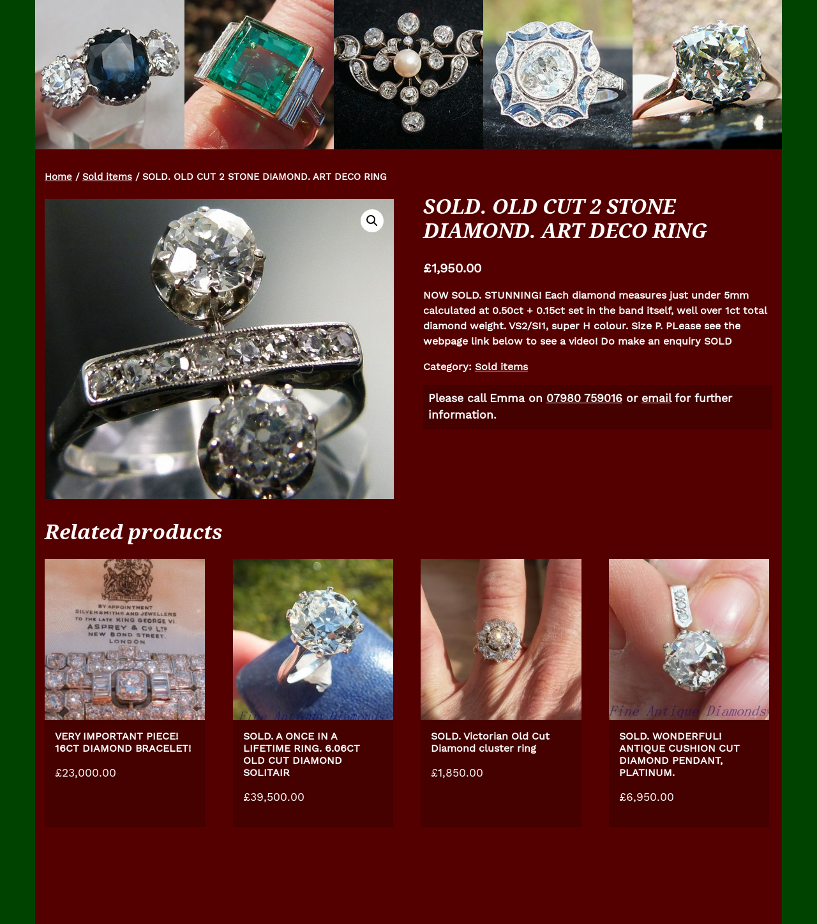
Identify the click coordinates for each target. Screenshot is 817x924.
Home (58, 177)
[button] (372, 220)
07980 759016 (584, 398)
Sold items (107, 177)
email (656, 398)
